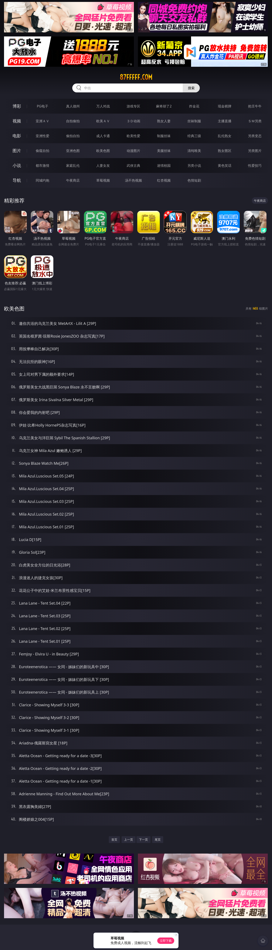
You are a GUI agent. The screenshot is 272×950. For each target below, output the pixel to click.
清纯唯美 (194, 150)
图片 (17, 150)
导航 (17, 180)
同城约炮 (42, 180)
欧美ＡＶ (103, 121)
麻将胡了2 (163, 106)
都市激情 (42, 165)
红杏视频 (164, 180)
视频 (17, 121)
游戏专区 (133, 106)
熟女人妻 (164, 121)
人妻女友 (103, 165)
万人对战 (103, 106)
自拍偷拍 (73, 121)
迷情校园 (164, 165)
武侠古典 (133, 165)
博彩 (17, 106)
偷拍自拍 (73, 136)
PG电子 (42, 106)
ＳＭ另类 (255, 121)
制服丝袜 (164, 136)
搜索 (191, 88)
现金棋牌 (224, 106)
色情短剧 (194, 180)
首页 (114, 839)
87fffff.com (136, 77)
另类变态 (255, 136)
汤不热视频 (133, 180)
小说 (17, 165)
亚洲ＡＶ (42, 121)
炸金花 (194, 106)
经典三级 (194, 136)
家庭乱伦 (73, 165)
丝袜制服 (194, 121)
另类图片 (255, 150)
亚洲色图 (73, 150)
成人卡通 (103, 136)
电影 (17, 136)
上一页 (128, 839)
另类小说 (194, 165)
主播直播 (224, 121)
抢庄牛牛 (255, 106)
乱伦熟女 (224, 136)
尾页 (158, 839)
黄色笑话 (224, 165)
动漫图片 (133, 150)
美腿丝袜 (164, 150)
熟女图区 (224, 150)
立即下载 (166, 941)
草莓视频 (103, 180)
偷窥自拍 (42, 150)
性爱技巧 (255, 165)
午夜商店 (73, 180)
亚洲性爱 (42, 136)
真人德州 (73, 106)
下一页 (143, 839)
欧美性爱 (133, 136)
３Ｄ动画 (133, 121)
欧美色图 (103, 150)
